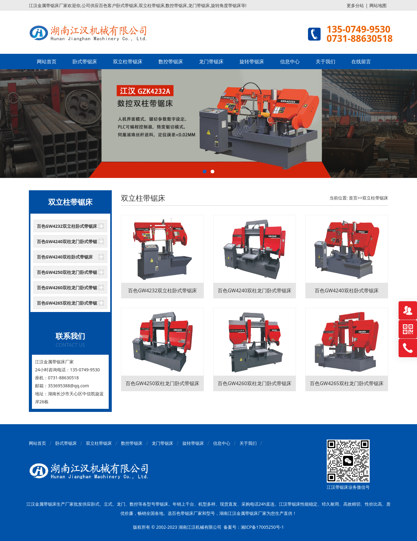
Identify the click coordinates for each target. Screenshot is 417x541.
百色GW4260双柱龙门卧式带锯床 (67, 289)
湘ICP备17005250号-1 (262, 527)
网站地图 (378, 5)
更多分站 (355, 5)
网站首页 (47, 61)
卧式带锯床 (84, 61)
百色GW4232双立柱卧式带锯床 (67, 226)
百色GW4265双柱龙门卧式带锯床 (67, 304)
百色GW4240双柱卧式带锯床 (65, 257)
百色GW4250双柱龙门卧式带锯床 (67, 273)
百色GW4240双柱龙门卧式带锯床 (67, 243)
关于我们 (325, 61)
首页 (353, 198)
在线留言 (361, 61)
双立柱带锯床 (127, 61)
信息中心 (290, 61)
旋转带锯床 (252, 61)
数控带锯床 (170, 61)
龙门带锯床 (211, 61)
